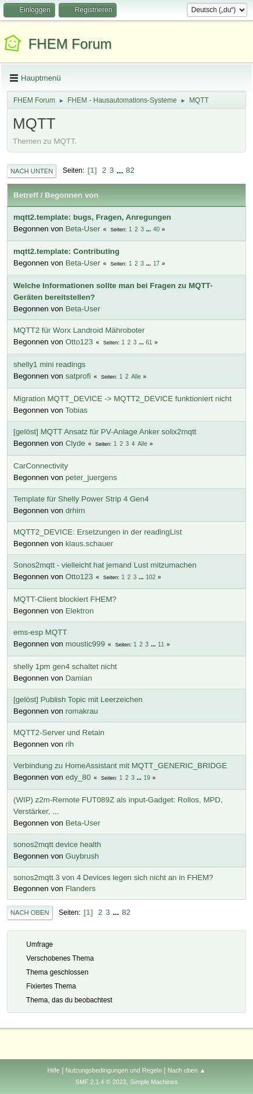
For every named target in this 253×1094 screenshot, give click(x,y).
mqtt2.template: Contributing (66, 251)
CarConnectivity (40, 465)
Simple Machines (154, 1081)
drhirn (75, 510)
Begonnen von (72, 195)
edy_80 (78, 777)
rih (70, 744)
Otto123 (79, 341)
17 (156, 263)
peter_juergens (91, 477)
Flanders (81, 888)
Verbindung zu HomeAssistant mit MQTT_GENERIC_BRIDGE (120, 765)
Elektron (80, 610)
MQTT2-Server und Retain (58, 732)
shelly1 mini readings (49, 364)
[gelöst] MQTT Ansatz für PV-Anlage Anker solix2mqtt (104, 431)
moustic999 (85, 643)
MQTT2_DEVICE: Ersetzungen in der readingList (97, 532)
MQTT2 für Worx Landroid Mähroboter (78, 330)
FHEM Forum (70, 44)
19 (147, 778)
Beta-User (83, 228)
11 (161, 644)
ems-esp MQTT (40, 632)
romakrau (82, 711)
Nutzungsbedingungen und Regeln (114, 1070)
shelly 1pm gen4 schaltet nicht (65, 666)
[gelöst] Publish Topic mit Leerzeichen (78, 699)
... (121, 170)
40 (156, 229)
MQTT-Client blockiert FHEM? (65, 599)
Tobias (76, 410)
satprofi (78, 376)
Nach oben (29, 912)
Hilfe (53, 1070)
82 (130, 170)
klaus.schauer (89, 543)
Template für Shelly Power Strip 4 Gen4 (81, 499)
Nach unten (31, 171)
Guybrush (82, 856)
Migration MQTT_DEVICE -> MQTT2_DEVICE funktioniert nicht (122, 398)
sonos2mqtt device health (57, 844)
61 (149, 342)
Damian (79, 678)
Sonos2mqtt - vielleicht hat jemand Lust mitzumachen (105, 565)
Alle (136, 376)
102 (151, 577)
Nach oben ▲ (187, 1070)
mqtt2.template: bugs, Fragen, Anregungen (92, 217)
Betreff (25, 195)
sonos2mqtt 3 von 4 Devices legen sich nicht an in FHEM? (113, 877)
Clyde (75, 443)
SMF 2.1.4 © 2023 (100, 1081)
